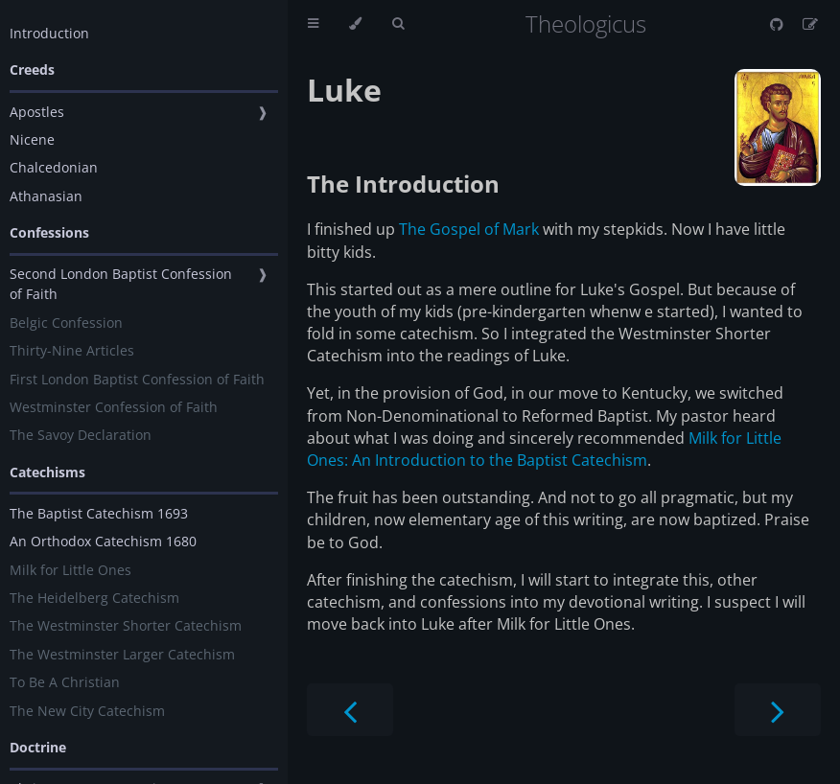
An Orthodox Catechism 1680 (103, 541)
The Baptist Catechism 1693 (99, 513)
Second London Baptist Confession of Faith (121, 284)
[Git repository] (778, 24)
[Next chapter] (778, 709)
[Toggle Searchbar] (398, 24)
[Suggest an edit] (810, 24)
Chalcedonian (54, 167)
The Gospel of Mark (469, 229)
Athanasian (46, 196)
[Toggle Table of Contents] (313, 24)
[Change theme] (355, 24)
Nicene (32, 139)
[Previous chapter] (350, 709)
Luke (344, 89)
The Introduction (403, 183)
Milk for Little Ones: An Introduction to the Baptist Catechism (544, 449)
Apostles (37, 112)
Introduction (49, 33)
